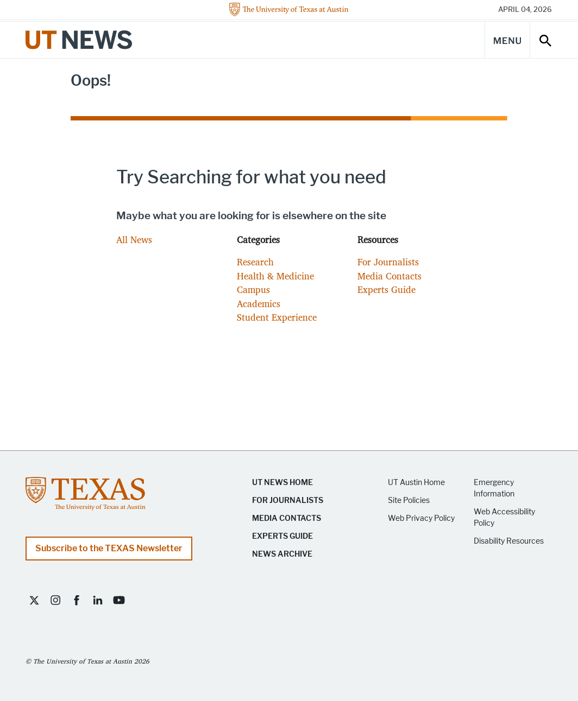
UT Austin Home (416, 482)
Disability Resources (509, 541)
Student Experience (277, 317)
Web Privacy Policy (421, 518)
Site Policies (409, 500)
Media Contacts (389, 276)
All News (134, 239)
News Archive (282, 554)
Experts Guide (386, 289)
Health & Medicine (275, 276)
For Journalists (388, 261)
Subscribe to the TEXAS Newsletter (109, 548)
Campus (253, 289)
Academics (258, 303)
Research (255, 261)
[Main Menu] (507, 40)
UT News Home (282, 482)
